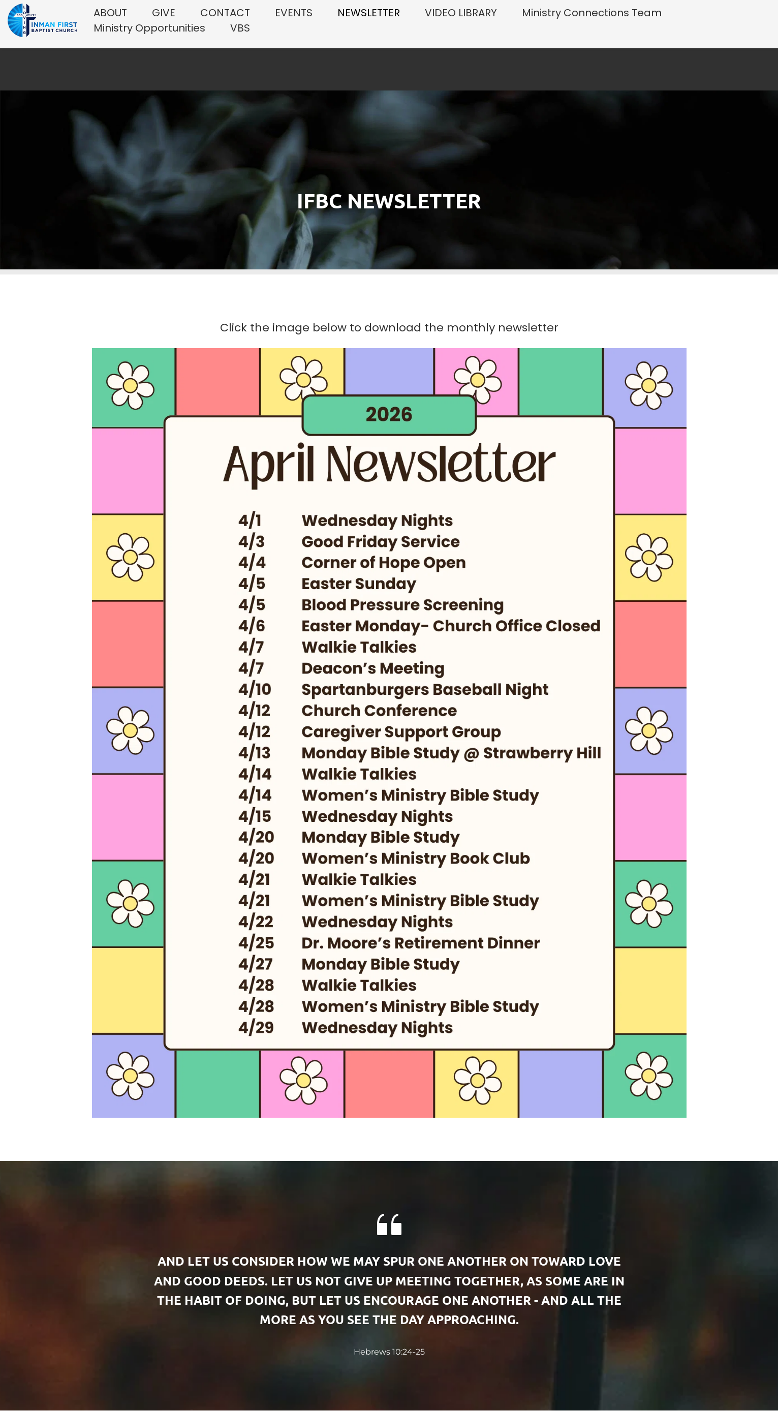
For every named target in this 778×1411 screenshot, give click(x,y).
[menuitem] (110, 12)
